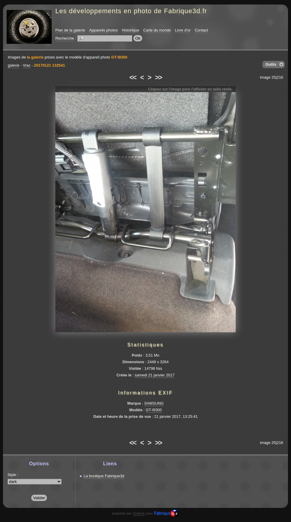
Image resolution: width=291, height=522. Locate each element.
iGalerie (139, 513)
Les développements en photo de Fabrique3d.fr (131, 11)
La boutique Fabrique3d (104, 476)
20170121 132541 (49, 65)
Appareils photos (103, 30)
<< (132, 77)
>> (158, 77)
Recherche (64, 38)
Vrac (27, 65)
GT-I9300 (119, 57)
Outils (270, 64)
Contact (201, 30)
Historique (130, 30)
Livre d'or (183, 30)
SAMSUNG (154, 403)
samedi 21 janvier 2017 (154, 375)
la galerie (35, 57)
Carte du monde (157, 30)
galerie (13, 65)
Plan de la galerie (70, 30)
